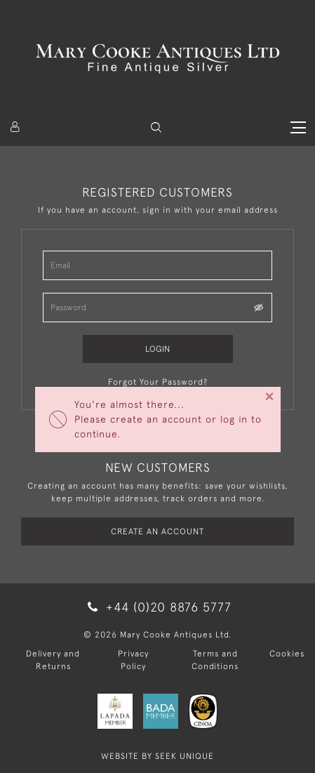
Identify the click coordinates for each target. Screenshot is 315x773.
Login (157, 349)
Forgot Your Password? (158, 382)
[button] (156, 127)
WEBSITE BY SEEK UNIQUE (157, 756)
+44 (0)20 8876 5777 (157, 607)
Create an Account (157, 531)
